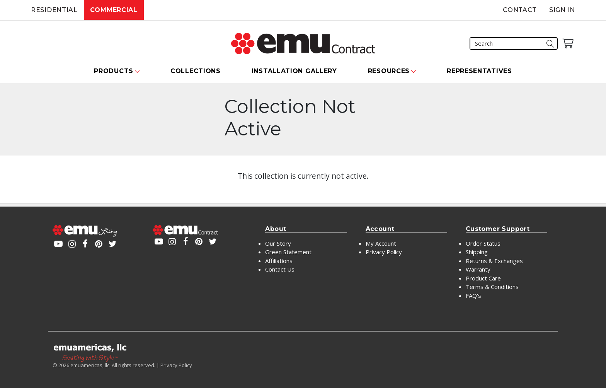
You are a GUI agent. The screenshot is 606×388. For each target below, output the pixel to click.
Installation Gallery (294, 71)
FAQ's (473, 295)
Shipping (477, 252)
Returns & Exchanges (494, 261)
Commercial (114, 10)
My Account (381, 243)
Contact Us (279, 269)
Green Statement (288, 252)
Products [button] (113, 71)
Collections (195, 71)
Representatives (479, 71)
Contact (520, 10)
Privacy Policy (384, 252)
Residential (54, 10)
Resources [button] (389, 71)
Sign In (562, 10)
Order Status (483, 243)
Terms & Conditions (492, 287)
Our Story (278, 243)
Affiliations (279, 261)
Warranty (478, 269)
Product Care (483, 278)
